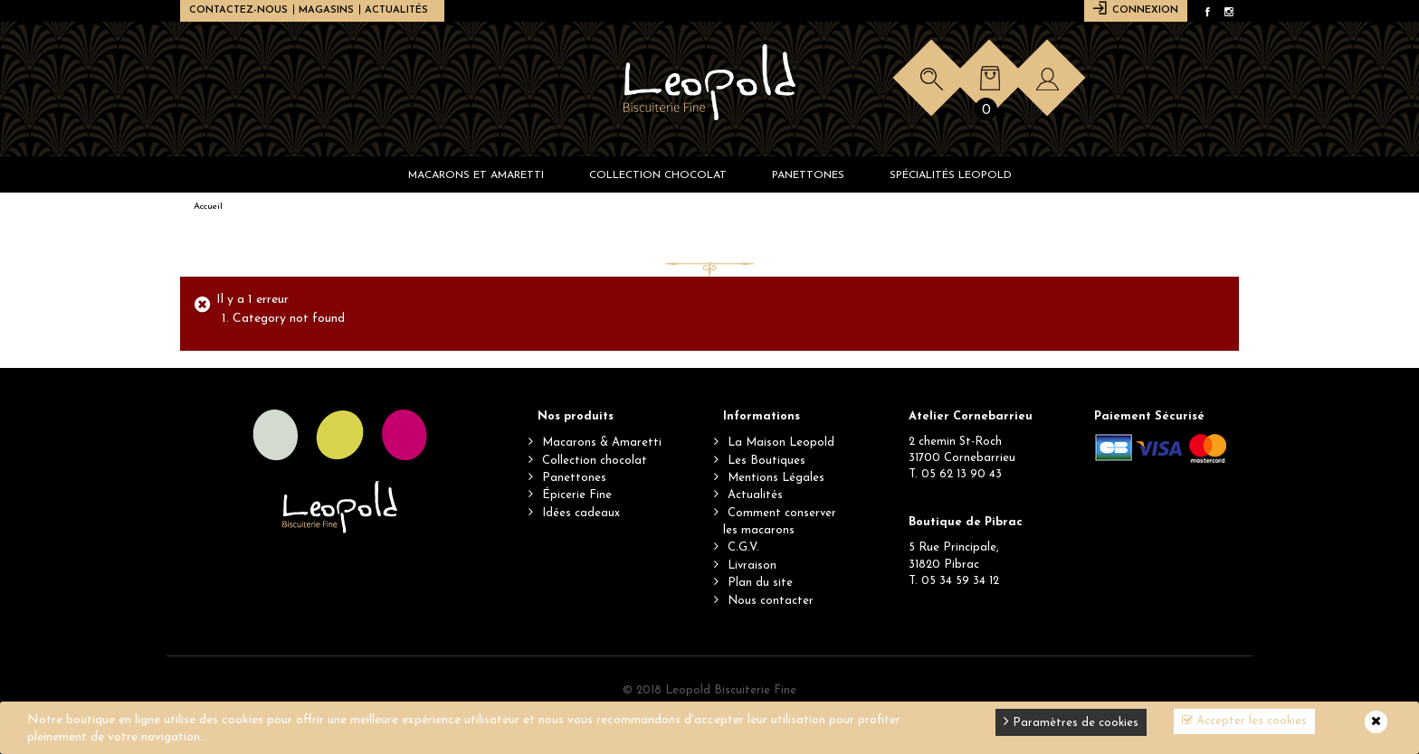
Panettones (574, 478)
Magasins (326, 10)
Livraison (752, 565)
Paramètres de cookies (1071, 721)
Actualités (396, 10)
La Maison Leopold (781, 442)
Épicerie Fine (577, 495)
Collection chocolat (594, 461)
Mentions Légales (776, 478)
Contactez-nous (238, 10)
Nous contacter (771, 601)
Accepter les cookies (1244, 720)
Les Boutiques (766, 461)
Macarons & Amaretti (602, 442)
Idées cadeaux (581, 513)
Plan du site (760, 583)
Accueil (208, 207)
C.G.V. (743, 547)
